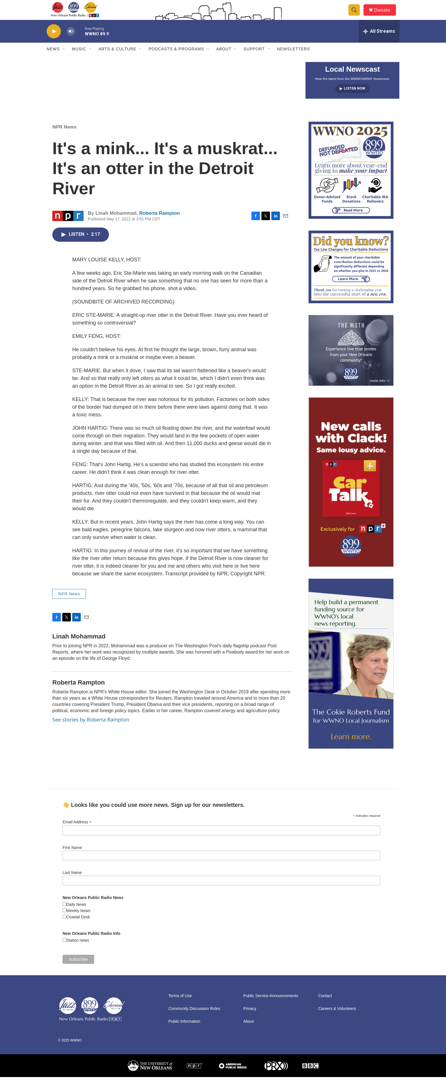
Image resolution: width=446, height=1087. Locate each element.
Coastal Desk (78, 927)
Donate (385, 15)
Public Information (184, 1031)
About (223, 59)
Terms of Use (180, 1006)
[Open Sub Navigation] (64, 59)
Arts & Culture (117, 59)
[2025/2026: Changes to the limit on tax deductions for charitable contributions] (351, 277)
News (53, 59)
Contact (325, 1006)
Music (79, 59)
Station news (77, 950)
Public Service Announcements (270, 1006)
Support (254, 59)
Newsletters (293, 59)
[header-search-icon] (356, 15)
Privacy (249, 1018)
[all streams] (379, 41)
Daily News (76, 914)
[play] (53, 41)
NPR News (64, 137)
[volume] (71, 41)
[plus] (351, 492)
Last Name (72, 882)
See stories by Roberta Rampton (90, 729)
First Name (72, 857)
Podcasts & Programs (176, 59)
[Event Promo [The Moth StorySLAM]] (351, 360)
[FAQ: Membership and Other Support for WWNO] (351, 180)
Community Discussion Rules (194, 1018)
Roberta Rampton (159, 223)
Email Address (77, 832)
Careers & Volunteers (337, 1018)
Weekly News (78, 920)
